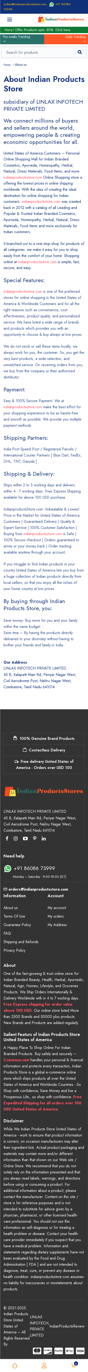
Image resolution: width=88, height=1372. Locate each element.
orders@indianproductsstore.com (25, 4)
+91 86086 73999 (29, 868)
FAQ (7, 933)
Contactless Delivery (44, 750)
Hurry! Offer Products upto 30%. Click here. (38, 29)
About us (11, 907)
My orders (56, 916)
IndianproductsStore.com (23, 509)
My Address (57, 925)
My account (57, 907)
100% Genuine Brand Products (44, 738)
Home (7, 65)
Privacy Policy (14, 950)
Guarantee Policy (17, 925)
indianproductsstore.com (23, 177)
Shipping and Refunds (21, 942)
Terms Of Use (14, 916)
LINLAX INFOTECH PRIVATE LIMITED (39, 1326)
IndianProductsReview (67, 1326)
